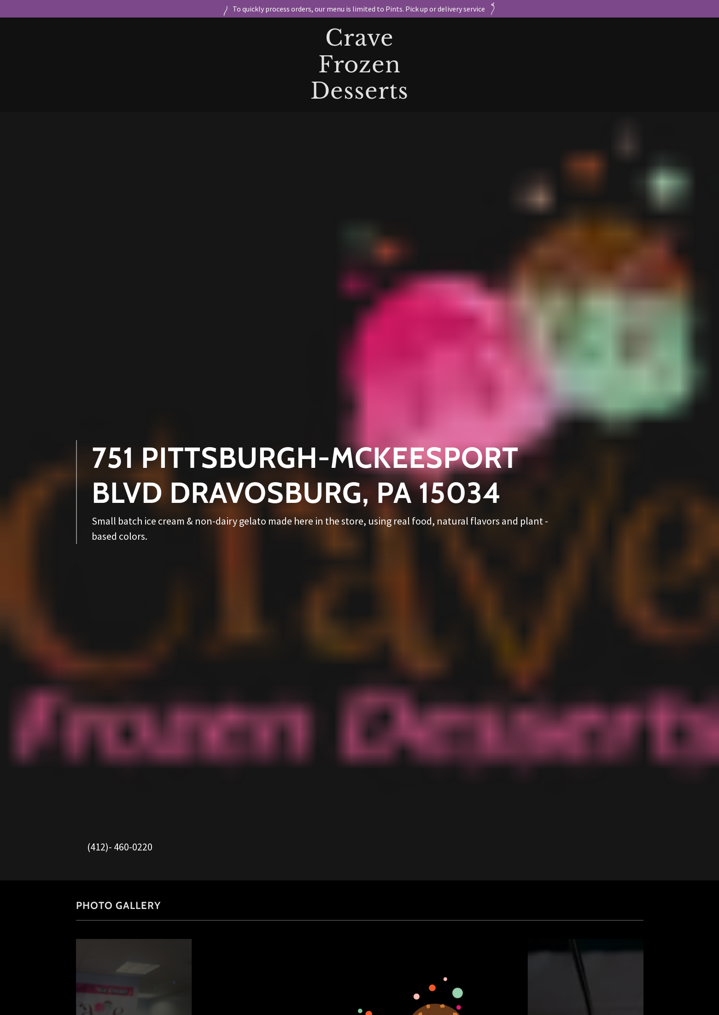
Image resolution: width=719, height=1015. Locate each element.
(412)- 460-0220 (119, 846)
